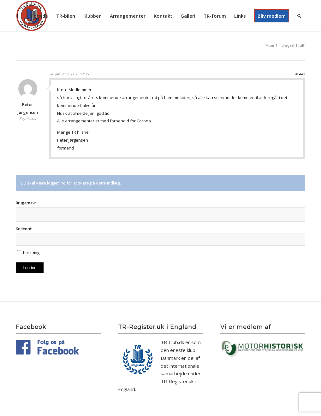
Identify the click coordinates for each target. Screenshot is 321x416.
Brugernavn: (27, 203)
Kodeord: (24, 228)
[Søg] (299, 16)
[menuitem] (39, 16)
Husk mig (31, 252)
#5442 (300, 74)
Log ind (30, 267)
